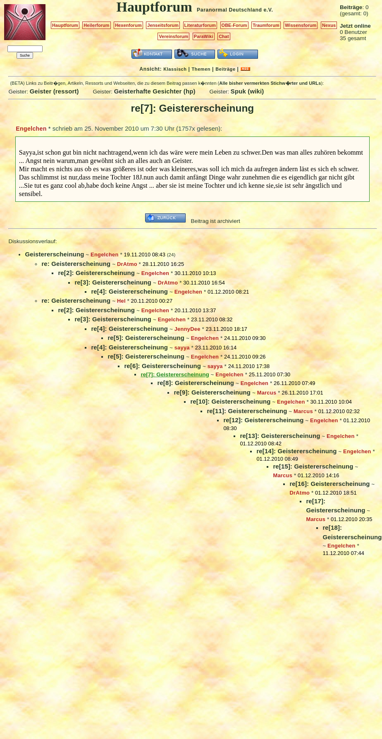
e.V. (268, 10)
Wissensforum (300, 25)
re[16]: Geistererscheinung (329, 483)
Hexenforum (128, 25)
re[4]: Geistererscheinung (129, 291)
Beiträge (225, 69)
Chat (224, 36)
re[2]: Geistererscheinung (96, 272)
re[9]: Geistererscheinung (212, 392)
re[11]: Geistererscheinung (247, 410)
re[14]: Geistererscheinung (296, 450)
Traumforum (266, 25)
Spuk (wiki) (247, 91)
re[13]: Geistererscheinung (280, 435)
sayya (182, 347)
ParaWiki (203, 36)
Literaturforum (200, 25)
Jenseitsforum (163, 25)
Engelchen (31, 128)
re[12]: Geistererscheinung (263, 419)
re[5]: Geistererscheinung (145, 337)
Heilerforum (96, 25)
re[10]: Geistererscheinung (230, 401)
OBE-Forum (234, 25)
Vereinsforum (173, 36)
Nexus (329, 25)
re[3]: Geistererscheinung (112, 282)
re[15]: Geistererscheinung (313, 466)
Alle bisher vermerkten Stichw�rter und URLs (270, 83)
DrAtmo (127, 264)
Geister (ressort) (54, 91)
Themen (201, 69)
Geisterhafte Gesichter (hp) (155, 91)
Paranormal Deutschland (229, 10)
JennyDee (187, 329)
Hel (121, 301)
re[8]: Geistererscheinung (195, 382)
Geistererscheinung (54, 254)
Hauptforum (65, 25)
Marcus (267, 393)
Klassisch (174, 69)
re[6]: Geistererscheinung (162, 365)
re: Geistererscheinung (75, 263)
